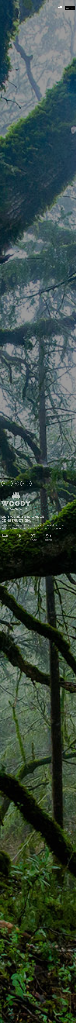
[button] (70, 8)
